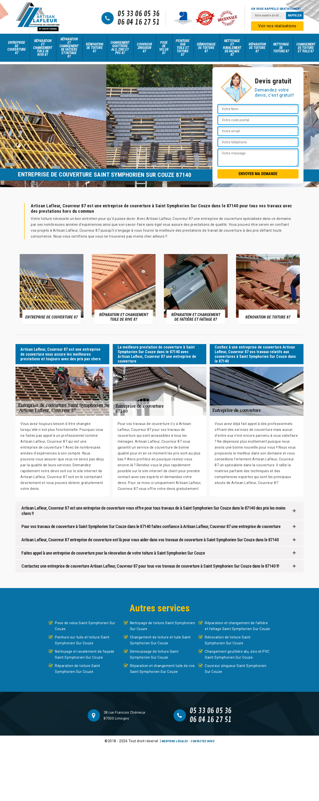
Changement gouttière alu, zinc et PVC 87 (120, 48)
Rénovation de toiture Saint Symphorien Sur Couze (228, 640)
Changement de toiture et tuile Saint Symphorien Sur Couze (160, 640)
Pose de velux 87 (163, 48)
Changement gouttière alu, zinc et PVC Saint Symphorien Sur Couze (237, 654)
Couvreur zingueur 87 (144, 47)
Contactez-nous (202, 741)
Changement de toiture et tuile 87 (305, 47)
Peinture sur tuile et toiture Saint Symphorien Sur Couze (82, 640)
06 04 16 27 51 (138, 22)
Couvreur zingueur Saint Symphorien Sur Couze (235, 669)
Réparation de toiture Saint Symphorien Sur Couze (77, 669)
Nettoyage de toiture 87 (281, 47)
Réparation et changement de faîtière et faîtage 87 (69, 47)
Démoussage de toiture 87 (206, 47)
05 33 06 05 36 (138, 14)
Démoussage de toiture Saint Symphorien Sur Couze (154, 654)
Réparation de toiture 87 (257, 47)
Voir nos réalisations (277, 26)
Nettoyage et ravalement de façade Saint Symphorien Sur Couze (84, 654)
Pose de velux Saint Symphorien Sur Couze (85, 626)
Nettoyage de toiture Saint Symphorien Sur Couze (162, 626)
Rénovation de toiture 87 (94, 47)
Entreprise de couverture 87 (16, 48)
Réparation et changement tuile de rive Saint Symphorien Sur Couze (162, 669)
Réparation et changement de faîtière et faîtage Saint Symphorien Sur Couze (237, 626)
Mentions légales (175, 741)
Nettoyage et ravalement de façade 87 (232, 48)
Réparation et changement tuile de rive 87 (42, 48)
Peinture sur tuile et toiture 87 (182, 48)
